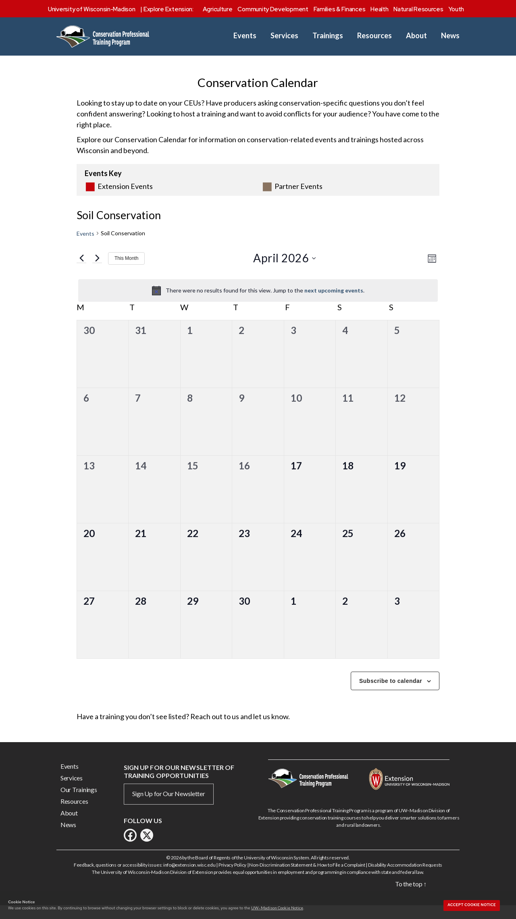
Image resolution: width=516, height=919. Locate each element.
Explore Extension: (169, 9)
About (416, 35)
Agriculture (218, 9)
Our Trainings (78, 802)
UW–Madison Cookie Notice (277, 907)
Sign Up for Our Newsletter (168, 806)
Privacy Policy (232, 877)
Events (244, 35)
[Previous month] (81, 271)
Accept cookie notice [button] (471, 904)
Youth (456, 9)
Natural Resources (418, 9)
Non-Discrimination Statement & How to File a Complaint (307, 877)
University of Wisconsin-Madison (91, 9)
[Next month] (97, 271)
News (450, 35)
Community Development (272, 9)
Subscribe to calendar (390, 693)
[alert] (258, 303)
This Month (126, 271)
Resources (374, 35)
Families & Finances (340, 9)
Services (284, 35)
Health (379, 9)
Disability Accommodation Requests (405, 877)
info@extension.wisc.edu (189, 877)
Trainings (327, 35)
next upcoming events (333, 302)
